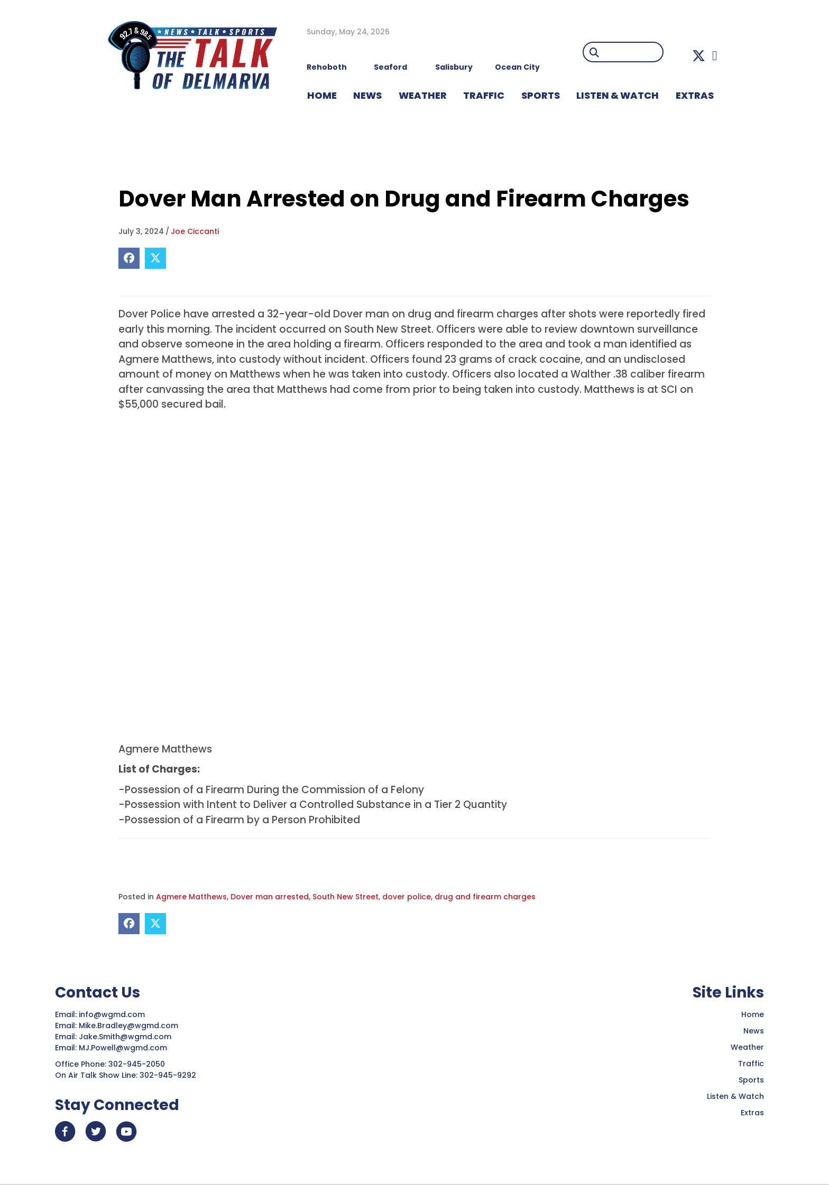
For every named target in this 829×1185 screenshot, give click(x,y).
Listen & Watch (735, 1096)
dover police (406, 896)
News (753, 1031)
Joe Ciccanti (195, 231)
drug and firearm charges (485, 896)
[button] (698, 55)
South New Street (345, 896)
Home (752, 1014)
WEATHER (423, 95)
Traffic (751, 1063)
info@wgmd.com (113, 1014)
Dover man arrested (270, 896)
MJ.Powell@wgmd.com (125, 1047)
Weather (747, 1047)
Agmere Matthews (191, 896)
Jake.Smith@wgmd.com (126, 1036)
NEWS (367, 95)
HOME (322, 95)
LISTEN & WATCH (617, 95)
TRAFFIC (483, 95)
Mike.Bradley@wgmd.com (128, 1025)
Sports (540, 95)
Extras (752, 1112)
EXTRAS (695, 95)
